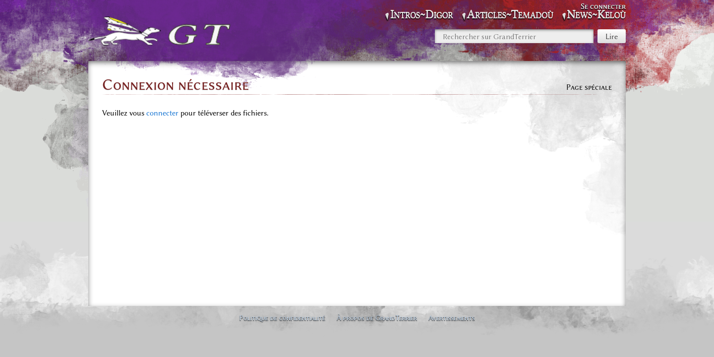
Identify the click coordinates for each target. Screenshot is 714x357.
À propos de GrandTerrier (377, 317)
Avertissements (451, 317)
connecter (162, 113)
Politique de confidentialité (282, 317)
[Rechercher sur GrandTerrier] (514, 36)
